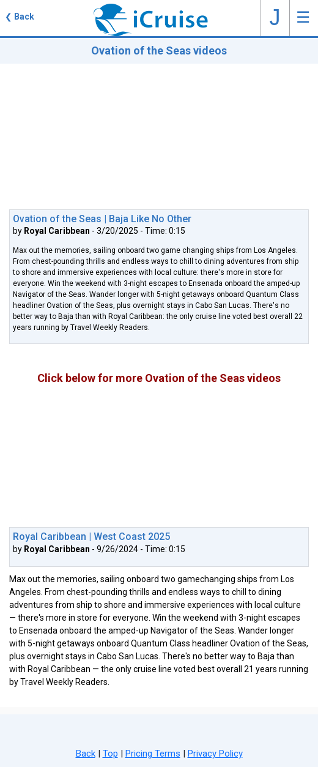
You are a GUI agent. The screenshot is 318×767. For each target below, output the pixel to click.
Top (110, 753)
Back (85, 753)
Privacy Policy (215, 753)
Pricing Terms (152, 753)
